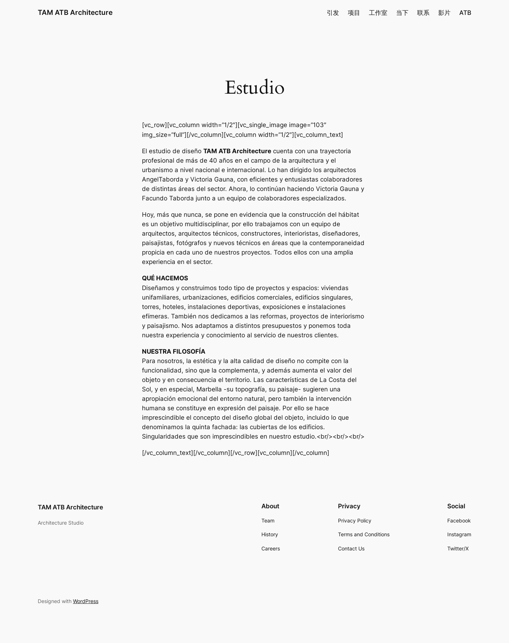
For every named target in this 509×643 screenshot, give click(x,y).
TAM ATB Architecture (75, 12)
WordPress (85, 601)
